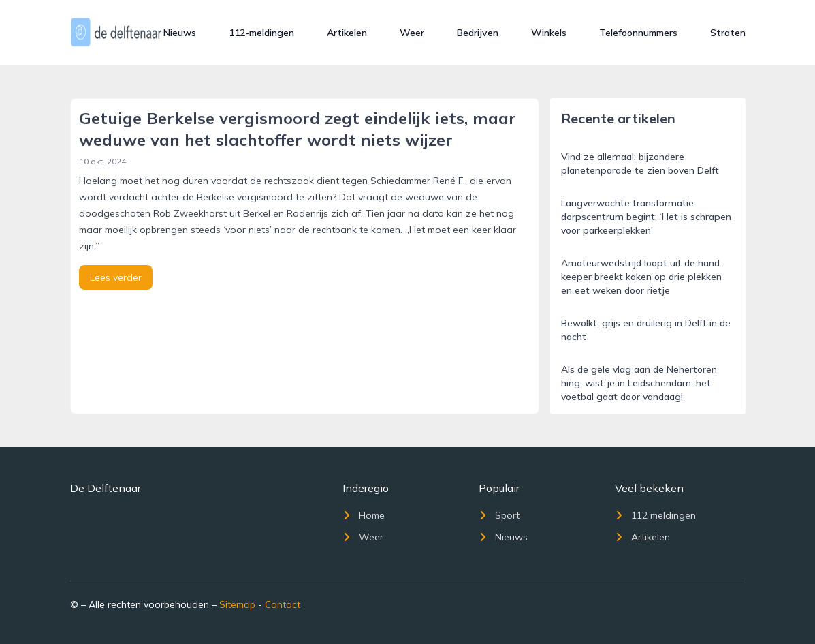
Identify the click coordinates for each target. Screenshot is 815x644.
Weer (412, 33)
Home (363, 515)
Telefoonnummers (638, 33)
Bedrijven (477, 33)
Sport (499, 515)
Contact (282, 604)
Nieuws (179, 33)
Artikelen (347, 33)
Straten (728, 33)
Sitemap (237, 604)
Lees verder (116, 277)
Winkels (548, 33)
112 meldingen (655, 515)
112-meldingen (261, 33)
